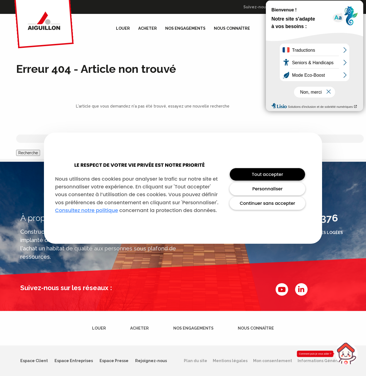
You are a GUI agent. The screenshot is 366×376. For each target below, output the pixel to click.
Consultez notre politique (86, 210)
